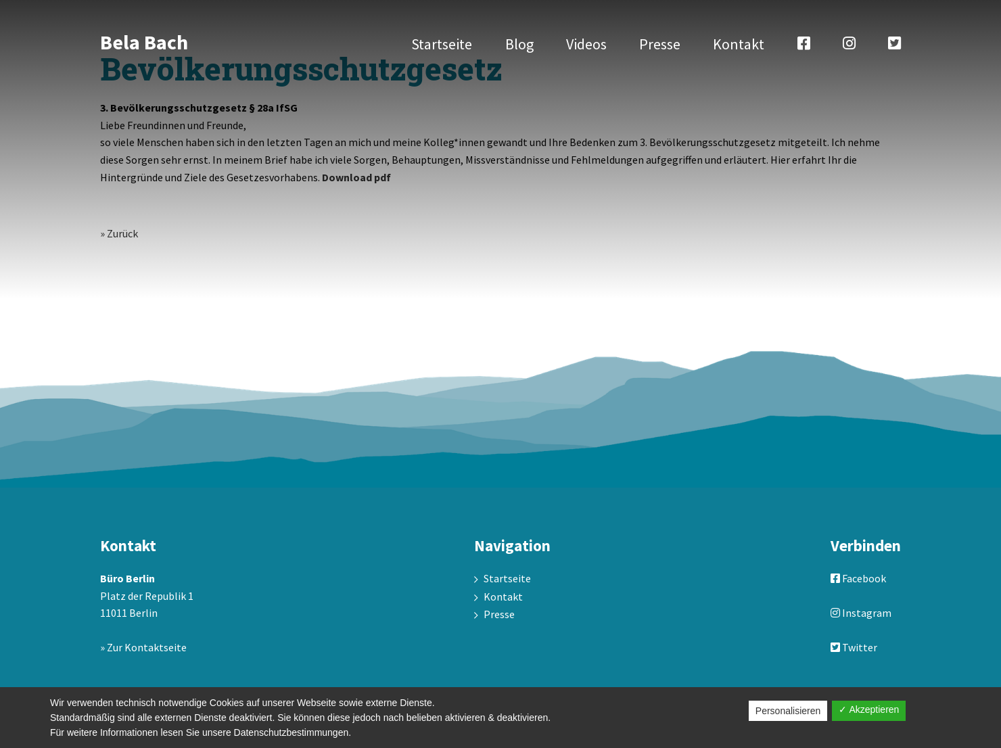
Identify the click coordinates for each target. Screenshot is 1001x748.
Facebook (858, 578)
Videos (586, 43)
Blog (519, 43)
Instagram (861, 613)
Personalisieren (788, 710)
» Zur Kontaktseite (143, 647)
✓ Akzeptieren (869, 709)
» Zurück (119, 233)
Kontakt (738, 43)
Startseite (441, 43)
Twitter (854, 647)
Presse (659, 43)
